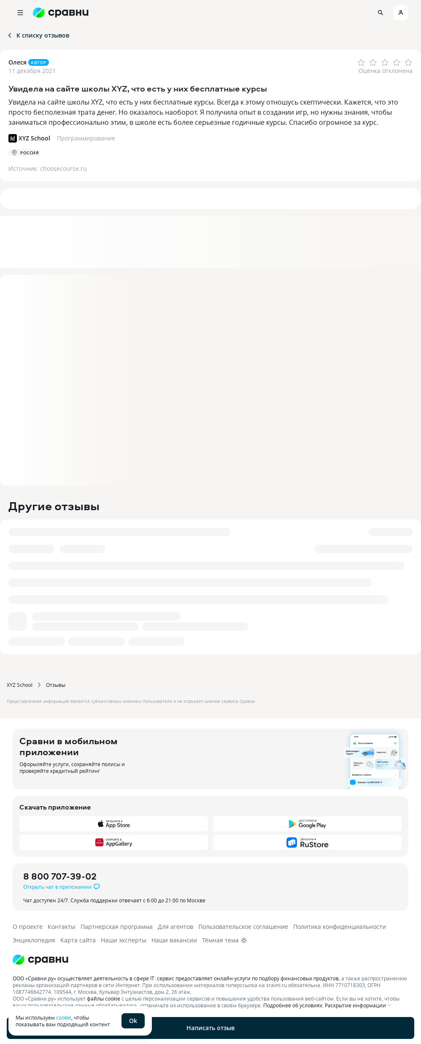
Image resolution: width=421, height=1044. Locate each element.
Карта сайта (78, 940)
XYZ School (19, 684)
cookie (63, 1017)
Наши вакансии (174, 940)
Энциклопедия (34, 940)
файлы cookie (103, 998)
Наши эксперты (123, 940)
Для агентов (175, 927)
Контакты (62, 927)
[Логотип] (208, 960)
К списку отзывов (37, 35)
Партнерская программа (117, 927)
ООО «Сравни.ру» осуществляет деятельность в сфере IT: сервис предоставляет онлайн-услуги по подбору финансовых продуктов (176, 978)
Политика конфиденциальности (339, 927)
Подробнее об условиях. (293, 1005)
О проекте (28, 927)
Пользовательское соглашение (243, 927)
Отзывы (55, 684)
